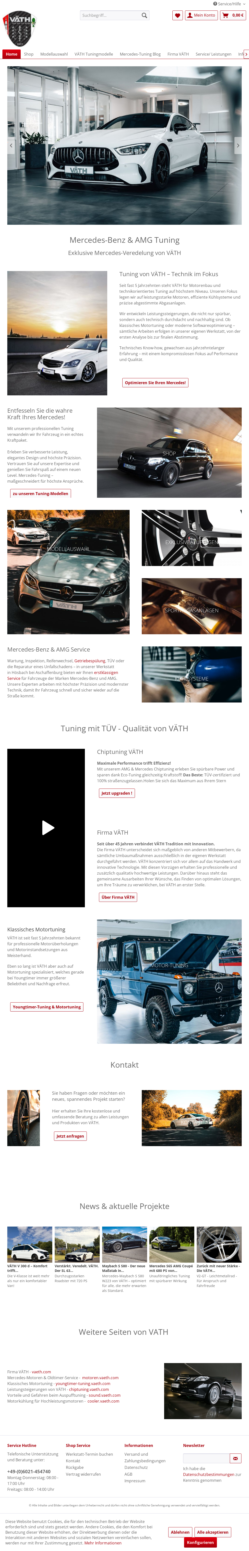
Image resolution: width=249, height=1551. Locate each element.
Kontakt (73, 1460)
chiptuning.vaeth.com (89, 1389)
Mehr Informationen (103, 1543)
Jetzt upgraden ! (117, 793)
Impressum (134, 1480)
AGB (128, 1474)
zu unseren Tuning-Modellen (40, 493)
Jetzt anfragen (70, 1136)
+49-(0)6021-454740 (29, 1471)
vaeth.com (41, 1372)
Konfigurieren (200, 1542)
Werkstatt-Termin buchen (89, 1454)
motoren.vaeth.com (100, 1377)
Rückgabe (75, 1467)
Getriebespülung (89, 660)
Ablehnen (180, 1532)
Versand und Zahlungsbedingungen (145, 1457)
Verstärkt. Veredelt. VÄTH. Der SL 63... (77, 1268)
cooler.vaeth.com (103, 1401)
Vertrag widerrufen (83, 1474)
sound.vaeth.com (105, 1395)
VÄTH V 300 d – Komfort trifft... (27, 1268)
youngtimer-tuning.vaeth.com (83, 1383)
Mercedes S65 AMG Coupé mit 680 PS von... (171, 1268)
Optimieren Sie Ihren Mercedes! (155, 382)
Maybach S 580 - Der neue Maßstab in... (123, 1268)
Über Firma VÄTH (118, 897)
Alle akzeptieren (213, 1532)
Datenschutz (136, 1467)
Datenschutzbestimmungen (208, 1474)
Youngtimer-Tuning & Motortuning (47, 1007)
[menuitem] (115, 15)
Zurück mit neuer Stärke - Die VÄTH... (218, 1268)
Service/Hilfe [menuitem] (227, 4)
